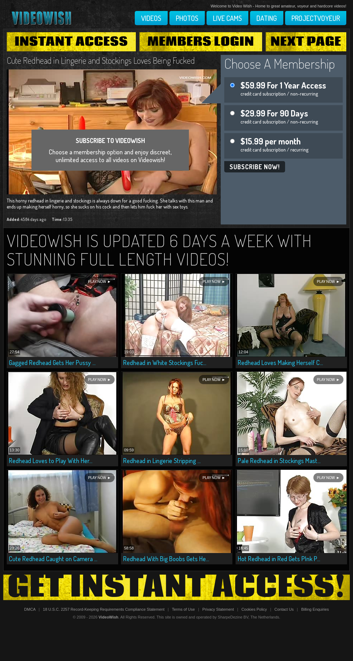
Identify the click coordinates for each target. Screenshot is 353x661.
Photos (187, 18)
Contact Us (284, 609)
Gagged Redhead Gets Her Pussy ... (52, 362)
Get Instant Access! (176, 587)
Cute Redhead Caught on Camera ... (53, 559)
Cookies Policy (254, 609)
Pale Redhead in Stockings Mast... (279, 461)
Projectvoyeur (315, 18)
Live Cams (227, 18)
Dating (266, 18)
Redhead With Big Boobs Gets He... (166, 559)
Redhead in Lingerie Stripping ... (162, 461)
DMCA (29, 609)
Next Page (306, 41)
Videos (151, 18)
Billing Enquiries (315, 609)
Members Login (200, 41)
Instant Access (71, 41)
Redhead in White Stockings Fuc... (164, 362)
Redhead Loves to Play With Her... (50, 461)
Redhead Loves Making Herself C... (280, 362)
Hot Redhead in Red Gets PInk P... (279, 559)
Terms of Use (183, 609)
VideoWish (108, 617)
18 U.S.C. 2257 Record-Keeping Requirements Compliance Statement (103, 609)
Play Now (97, 281)
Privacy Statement (218, 609)
